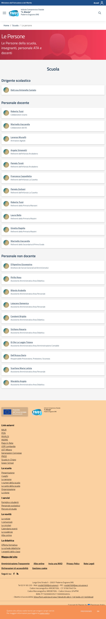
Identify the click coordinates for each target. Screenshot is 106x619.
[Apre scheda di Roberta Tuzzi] (6, 113)
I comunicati (6, 522)
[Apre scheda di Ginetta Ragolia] (6, 229)
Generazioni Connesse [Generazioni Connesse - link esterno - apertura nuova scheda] (11, 453)
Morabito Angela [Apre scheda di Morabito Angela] (18, 381)
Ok (98, 611)
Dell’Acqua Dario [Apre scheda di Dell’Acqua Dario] (18, 355)
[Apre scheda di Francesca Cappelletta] (6, 178)
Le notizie (5, 518)
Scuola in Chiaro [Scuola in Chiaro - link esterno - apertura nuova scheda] (8, 459)
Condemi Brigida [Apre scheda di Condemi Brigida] (18, 316)
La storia (5, 492)
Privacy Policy (73, 563)
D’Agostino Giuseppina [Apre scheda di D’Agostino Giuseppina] (21, 264)
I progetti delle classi (10, 551)
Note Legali (89, 563)
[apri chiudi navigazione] (4, 13)
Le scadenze (7, 532)
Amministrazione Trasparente (15, 563)
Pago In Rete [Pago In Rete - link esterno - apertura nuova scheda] (7, 443)
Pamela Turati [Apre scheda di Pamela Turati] (17, 163)
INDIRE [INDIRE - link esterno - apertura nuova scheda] (4, 439)
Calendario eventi (9, 528)
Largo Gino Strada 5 (40, 582)
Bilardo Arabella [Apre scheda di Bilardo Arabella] (18, 290)
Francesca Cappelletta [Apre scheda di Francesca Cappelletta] (21, 176)
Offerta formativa (9, 545)
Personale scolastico (10, 505)
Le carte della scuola (10, 486)
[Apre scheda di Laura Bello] (6, 216)
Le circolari (6, 525)
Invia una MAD (55, 563)
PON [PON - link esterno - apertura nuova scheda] (3, 433)
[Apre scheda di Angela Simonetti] (6, 152)
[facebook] (14, 573)
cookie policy (44, 613)
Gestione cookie (39, 568)
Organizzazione (8, 489)
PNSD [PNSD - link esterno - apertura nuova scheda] (4, 456)
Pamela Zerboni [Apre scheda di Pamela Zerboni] (18, 189)
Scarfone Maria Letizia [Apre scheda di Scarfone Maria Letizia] (21, 368)
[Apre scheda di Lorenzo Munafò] (6, 139)
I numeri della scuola (10, 482)
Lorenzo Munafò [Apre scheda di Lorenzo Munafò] (18, 137)
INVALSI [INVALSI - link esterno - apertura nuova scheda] (5, 436)
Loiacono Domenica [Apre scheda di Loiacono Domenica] (20, 303)
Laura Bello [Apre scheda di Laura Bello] (16, 215)
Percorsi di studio (9, 508)
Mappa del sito (9, 557)
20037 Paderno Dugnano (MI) (62, 582)
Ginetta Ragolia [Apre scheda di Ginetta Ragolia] (18, 228)
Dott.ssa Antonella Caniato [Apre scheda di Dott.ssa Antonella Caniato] (23, 90)
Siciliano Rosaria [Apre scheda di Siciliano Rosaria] (18, 329)
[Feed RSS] (17, 573)
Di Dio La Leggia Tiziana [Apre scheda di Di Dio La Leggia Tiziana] (22, 342)
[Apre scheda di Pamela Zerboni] (6, 191)
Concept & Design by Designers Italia (86, 605)
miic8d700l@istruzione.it (48, 585)
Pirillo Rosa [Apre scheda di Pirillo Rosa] (16, 277)
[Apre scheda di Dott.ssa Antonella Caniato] (6, 90)
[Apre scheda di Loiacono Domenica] (6, 305)
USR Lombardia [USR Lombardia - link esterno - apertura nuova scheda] (8, 446)
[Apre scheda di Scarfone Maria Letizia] (6, 370)
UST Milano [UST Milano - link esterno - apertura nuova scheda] (6, 449)
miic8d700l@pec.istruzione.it (76, 585)
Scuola (15, 25)
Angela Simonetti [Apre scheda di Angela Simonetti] (19, 150)
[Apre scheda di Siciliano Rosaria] (6, 331)
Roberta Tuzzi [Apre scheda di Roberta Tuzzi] (17, 111)
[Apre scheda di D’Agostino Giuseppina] (6, 266)
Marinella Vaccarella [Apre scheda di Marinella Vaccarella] (20, 124)
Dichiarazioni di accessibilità (14, 568)
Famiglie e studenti (10, 502)
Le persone (6, 479)
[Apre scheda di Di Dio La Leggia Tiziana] (6, 344)
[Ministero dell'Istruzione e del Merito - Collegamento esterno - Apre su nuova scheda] (16, 2)
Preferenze (86, 611)
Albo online (6, 535)
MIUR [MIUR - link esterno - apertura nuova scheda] (3, 429)
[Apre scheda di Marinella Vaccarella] (6, 126)
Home (6, 25)
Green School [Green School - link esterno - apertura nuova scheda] (7, 463)
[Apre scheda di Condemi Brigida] (6, 318)
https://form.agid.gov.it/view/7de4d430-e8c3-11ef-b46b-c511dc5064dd (63, 596)
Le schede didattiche (10, 548)
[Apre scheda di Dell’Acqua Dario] (6, 357)
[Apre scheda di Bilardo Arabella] (6, 292)
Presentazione (7, 472)
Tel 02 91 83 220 (25, 585)
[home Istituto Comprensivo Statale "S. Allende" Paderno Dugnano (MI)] (26, 13)
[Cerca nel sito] (100, 13)
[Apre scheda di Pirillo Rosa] (6, 279)
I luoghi (4, 476)
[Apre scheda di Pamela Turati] (6, 165)
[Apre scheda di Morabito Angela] (6, 383)
